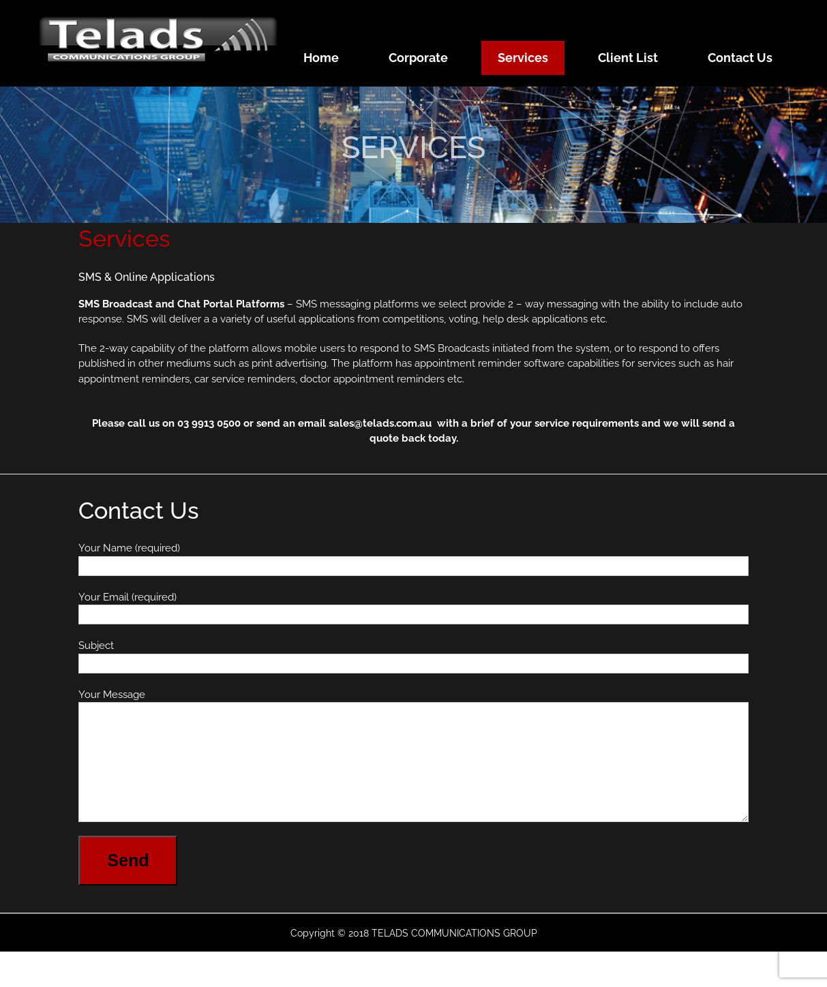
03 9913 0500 (209, 423)
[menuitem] (329, 58)
